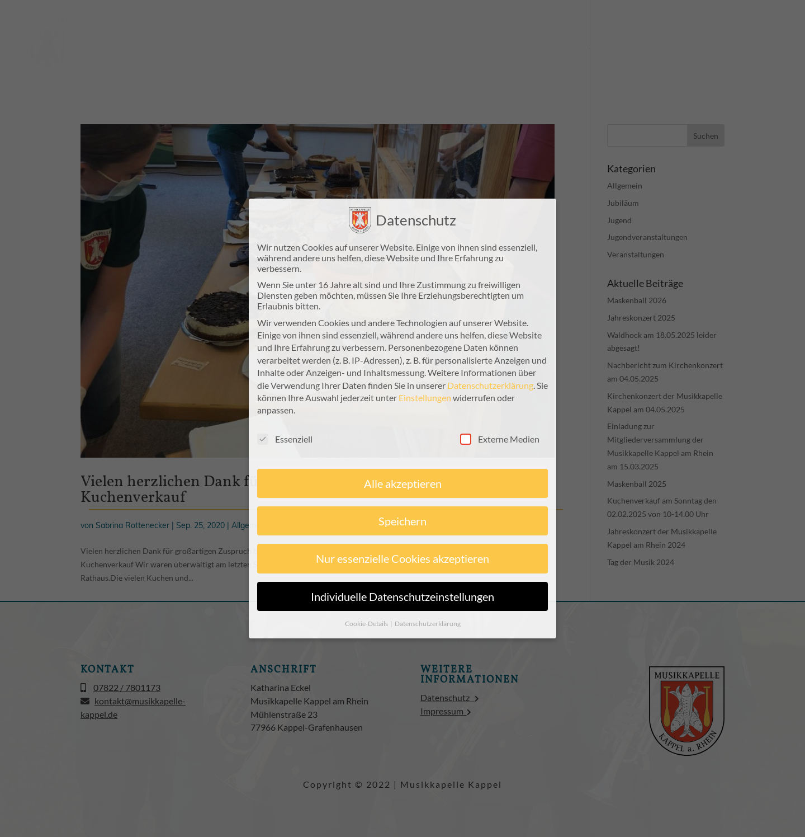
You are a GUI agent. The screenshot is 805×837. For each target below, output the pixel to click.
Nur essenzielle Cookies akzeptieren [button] (402, 556)
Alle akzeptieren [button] (403, 481)
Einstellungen (425, 395)
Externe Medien (499, 436)
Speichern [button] (402, 518)
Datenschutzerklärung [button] (428, 621)
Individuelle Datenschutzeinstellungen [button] (402, 594)
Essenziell (284, 436)
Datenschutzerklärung (490, 383)
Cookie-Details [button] (367, 621)
